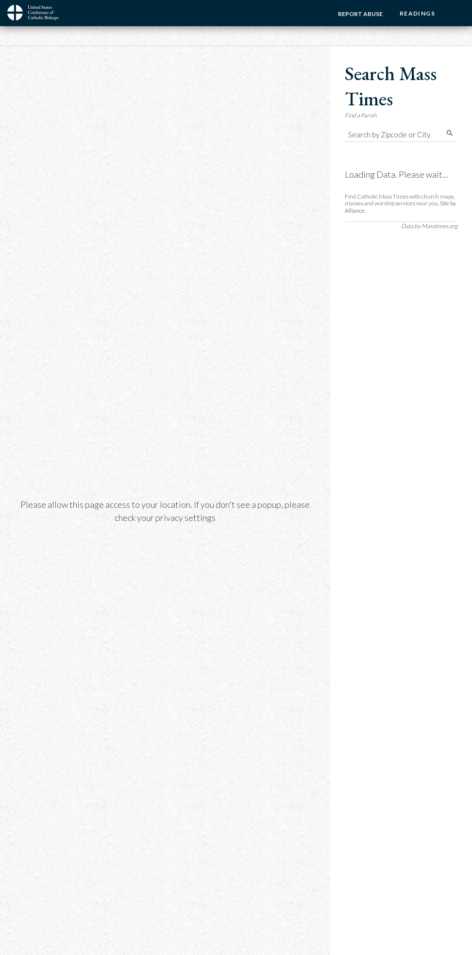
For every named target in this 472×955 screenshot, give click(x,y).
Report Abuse (360, 13)
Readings (417, 13)
